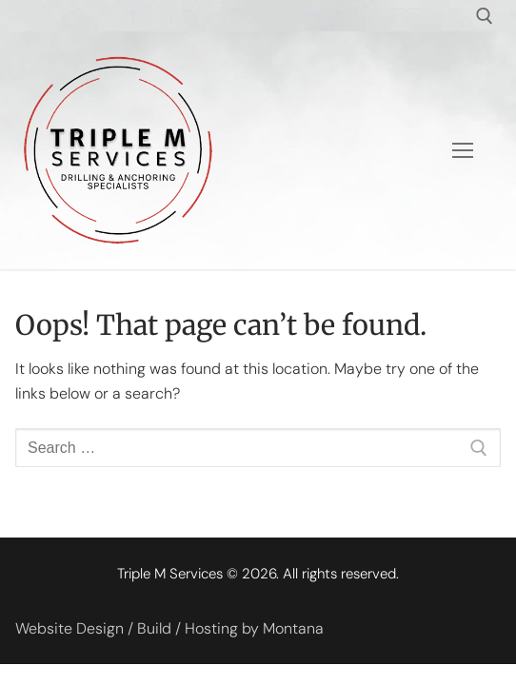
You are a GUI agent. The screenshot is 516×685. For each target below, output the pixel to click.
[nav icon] (462, 150)
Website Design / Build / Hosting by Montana (169, 628)
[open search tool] (484, 16)
